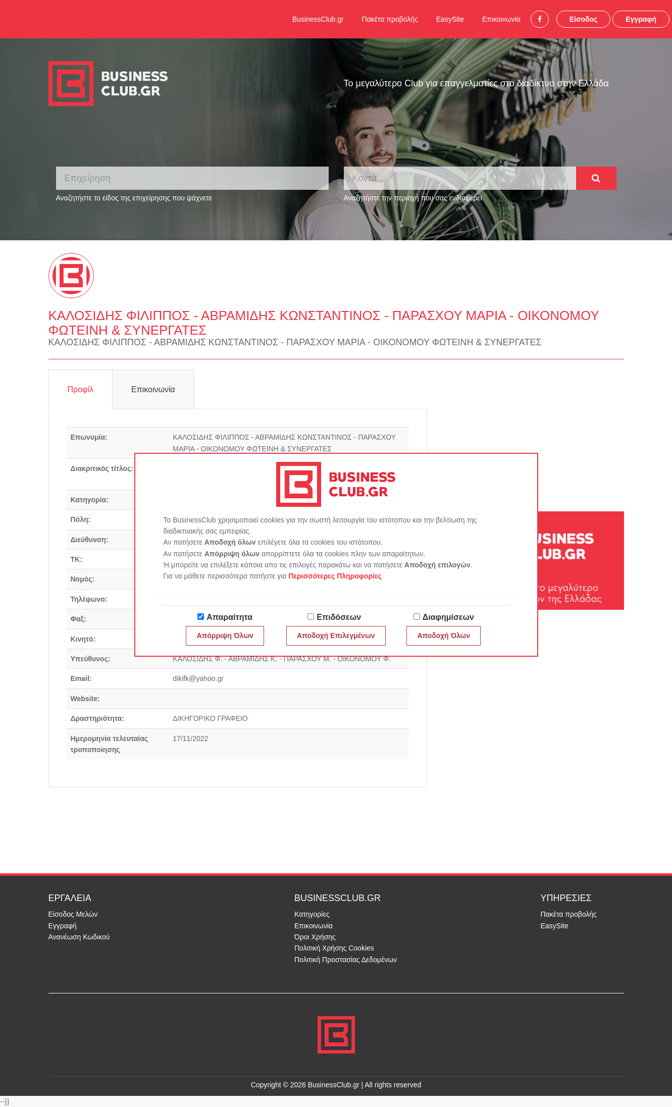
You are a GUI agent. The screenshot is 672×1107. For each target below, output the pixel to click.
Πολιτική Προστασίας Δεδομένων (345, 960)
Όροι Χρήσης (315, 937)
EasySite (450, 19)
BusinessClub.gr (318, 19)
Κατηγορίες (311, 914)
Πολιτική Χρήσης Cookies (334, 948)
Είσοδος (584, 19)
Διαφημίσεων (448, 617)
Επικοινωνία (501, 19)
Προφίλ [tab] (80, 389)
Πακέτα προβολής (390, 19)
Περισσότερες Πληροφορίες (335, 576)
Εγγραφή (641, 19)
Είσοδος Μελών (73, 914)
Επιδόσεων (339, 617)
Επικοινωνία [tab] (153, 389)
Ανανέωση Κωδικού (79, 937)
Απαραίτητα (229, 617)
